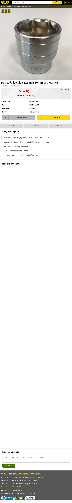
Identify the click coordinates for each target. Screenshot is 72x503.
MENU (67, 3)
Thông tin (12, 126)
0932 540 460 (16, 488)
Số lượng (5, 112)
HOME (3, 6)
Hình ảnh (36, 126)
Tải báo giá (65, 89)
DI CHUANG (33, 101)
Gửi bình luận (9, 467)
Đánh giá (60, 126)
